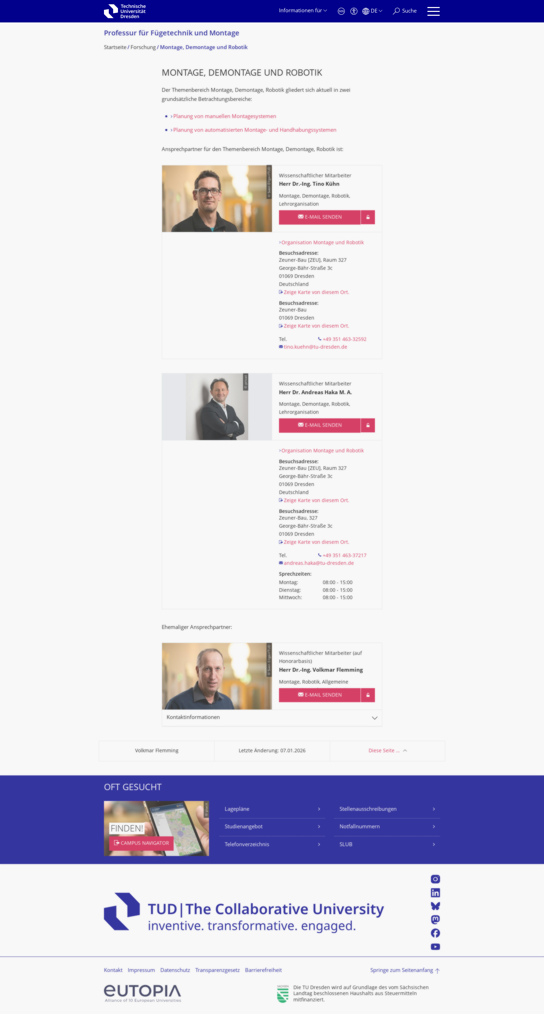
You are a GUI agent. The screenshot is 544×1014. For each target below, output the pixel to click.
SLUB (346, 845)
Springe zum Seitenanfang (401, 970)
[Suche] (405, 11)
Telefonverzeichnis (247, 845)
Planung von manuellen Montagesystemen (224, 116)
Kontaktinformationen (193, 717)
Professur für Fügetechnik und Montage (171, 33)
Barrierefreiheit (263, 970)
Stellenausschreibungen (368, 809)
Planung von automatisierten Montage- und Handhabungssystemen (254, 130)
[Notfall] (341, 11)
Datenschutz (175, 970)
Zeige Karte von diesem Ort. (316, 292)
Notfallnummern (360, 827)
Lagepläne (237, 809)
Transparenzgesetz (217, 970)
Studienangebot (244, 827)
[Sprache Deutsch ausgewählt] (372, 11)
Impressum (141, 970)
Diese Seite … (384, 751)
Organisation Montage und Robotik (322, 243)
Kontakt (113, 970)
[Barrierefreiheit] (354, 11)
